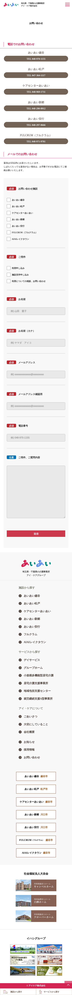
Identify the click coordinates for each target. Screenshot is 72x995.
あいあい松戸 (32, 603)
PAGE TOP (68, 984)
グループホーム (33, 667)
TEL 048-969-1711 (36, 92)
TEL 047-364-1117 (36, 75)
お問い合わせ (32, 757)
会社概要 (29, 731)
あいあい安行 (32, 626)
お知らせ (29, 742)
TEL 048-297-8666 (36, 125)
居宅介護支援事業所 (36, 683)
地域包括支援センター (37, 690)
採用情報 (29, 749)
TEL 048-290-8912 (36, 108)
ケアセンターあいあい (37, 611)
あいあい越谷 (32, 595)
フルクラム (30, 634)
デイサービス (32, 659)
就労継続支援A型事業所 (38, 698)
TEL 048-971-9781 (36, 141)
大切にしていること (36, 724)
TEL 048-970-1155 (36, 59)
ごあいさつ (30, 716)
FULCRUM (36, 840)
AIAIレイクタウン (35, 642)
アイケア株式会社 (37, 986)
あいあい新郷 (32, 618)
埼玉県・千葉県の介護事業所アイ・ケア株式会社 (32, 4)
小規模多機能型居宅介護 (39, 675)
